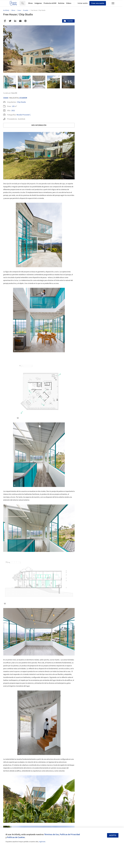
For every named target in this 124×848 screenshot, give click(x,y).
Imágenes (38, 3)
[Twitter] (10, 21)
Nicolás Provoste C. (24, 115)
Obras (30, 3)
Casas (5, 98)
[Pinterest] (25, 21)
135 (13, 106)
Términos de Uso (51, 834)
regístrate (42, 842)
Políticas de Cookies (16, 837)
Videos (68, 3)
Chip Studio (21, 102)
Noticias (61, 3)
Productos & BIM (50, 3)
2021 (13, 110)
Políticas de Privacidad (70, 834)
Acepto (112, 835)
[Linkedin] (15, 21)
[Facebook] (5, 21)
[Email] (20, 21)
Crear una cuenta (97, 3)
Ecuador (23, 98)
